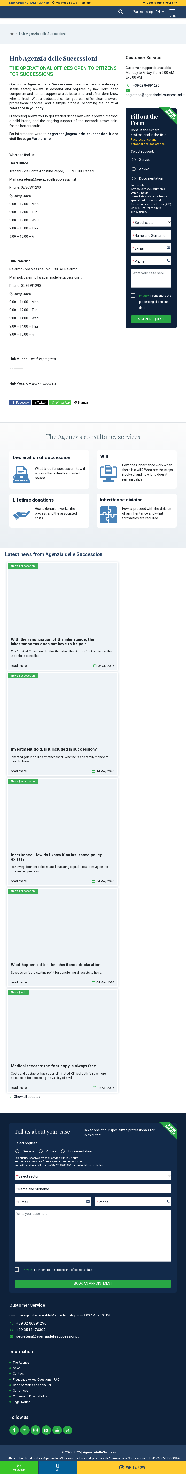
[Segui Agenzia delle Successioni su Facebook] (14, 1430)
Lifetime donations (33, 500)
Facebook (20, 402)
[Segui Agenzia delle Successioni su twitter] (25, 1430)
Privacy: (144, 295)
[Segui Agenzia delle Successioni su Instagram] (35, 1430)
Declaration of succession (41, 457)
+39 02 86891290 (146, 85)
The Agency (21, 1362)
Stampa (81, 402)
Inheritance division (121, 500)
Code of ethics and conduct (32, 1385)
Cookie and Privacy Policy (30, 1396)
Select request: (142, 151)
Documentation (151, 178)
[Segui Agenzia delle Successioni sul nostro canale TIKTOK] (67, 1430)
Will (104, 456)
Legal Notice (21, 1402)
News (17, 1368)
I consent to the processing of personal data (155, 296)
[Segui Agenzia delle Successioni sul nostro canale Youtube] (57, 1430)
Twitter (40, 402)
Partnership (142, 11)
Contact (18, 1373)
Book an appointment (93, 1283)
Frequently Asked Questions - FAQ (36, 1379)
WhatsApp (60, 402)
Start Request (151, 319)
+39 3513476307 (31, 1330)
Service (145, 159)
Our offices (20, 1390)
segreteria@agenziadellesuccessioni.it (79, 134)
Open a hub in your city (159, 2)
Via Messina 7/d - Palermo (71, 2)
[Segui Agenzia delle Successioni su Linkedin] (46, 1430)
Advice (144, 169)
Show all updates (27, 1097)
